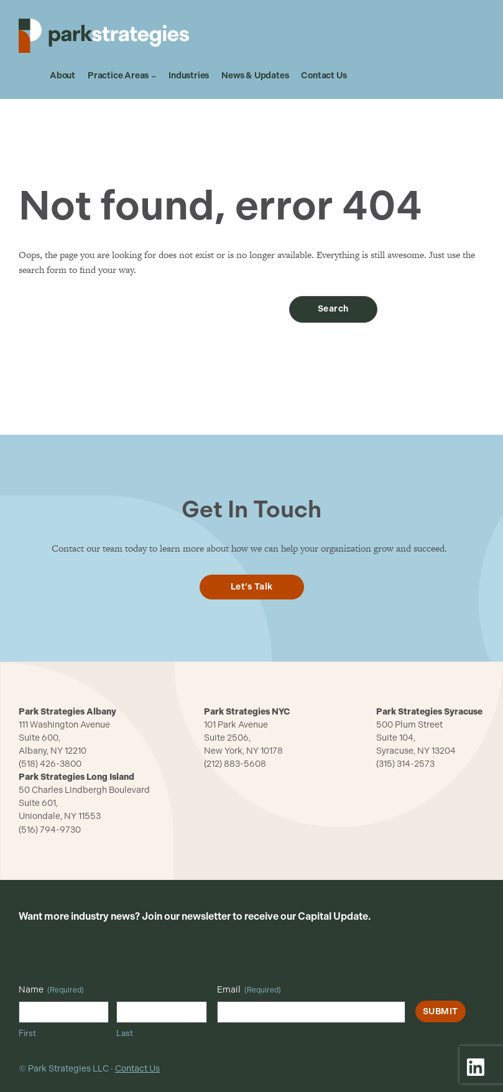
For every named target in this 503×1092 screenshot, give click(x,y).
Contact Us (137, 1068)
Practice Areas (118, 76)
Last (124, 1033)
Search (333, 308)
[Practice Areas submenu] (153, 75)
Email (249, 990)
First (27, 1033)
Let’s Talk (252, 586)
